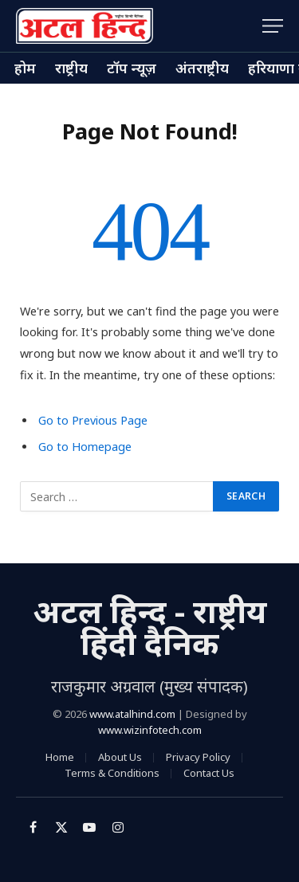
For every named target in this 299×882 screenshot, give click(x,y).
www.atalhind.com (132, 714)
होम (25, 67)
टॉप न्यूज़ (131, 67)
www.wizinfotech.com (150, 730)
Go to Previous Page (93, 420)
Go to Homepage (85, 446)
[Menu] (272, 26)
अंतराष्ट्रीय (202, 67)
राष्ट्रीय (71, 67)
